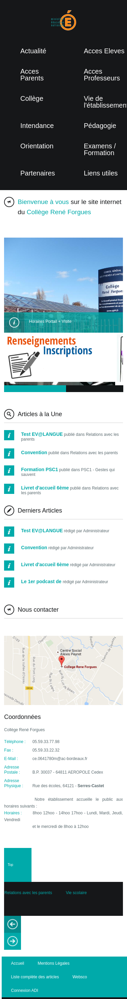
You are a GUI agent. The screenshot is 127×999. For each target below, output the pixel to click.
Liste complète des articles (35, 977)
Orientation (37, 146)
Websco (79, 977)
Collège (31, 98)
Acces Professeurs (102, 74)
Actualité (33, 51)
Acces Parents (32, 74)
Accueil (17, 963)
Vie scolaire (76, 892)
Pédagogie (100, 125)
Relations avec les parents (28, 892)
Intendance (37, 125)
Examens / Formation (100, 149)
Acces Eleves (104, 51)
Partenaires (37, 173)
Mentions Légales (53, 963)
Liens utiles (101, 173)
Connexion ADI (24, 990)
